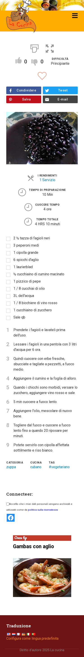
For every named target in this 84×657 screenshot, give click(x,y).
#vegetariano (59, 467)
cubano (35, 467)
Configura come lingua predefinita (32, 638)
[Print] (34, 47)
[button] (50, 47)
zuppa (11, 467)
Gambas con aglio (33, 546)
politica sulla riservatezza (43, 509)
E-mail (63, 99)
